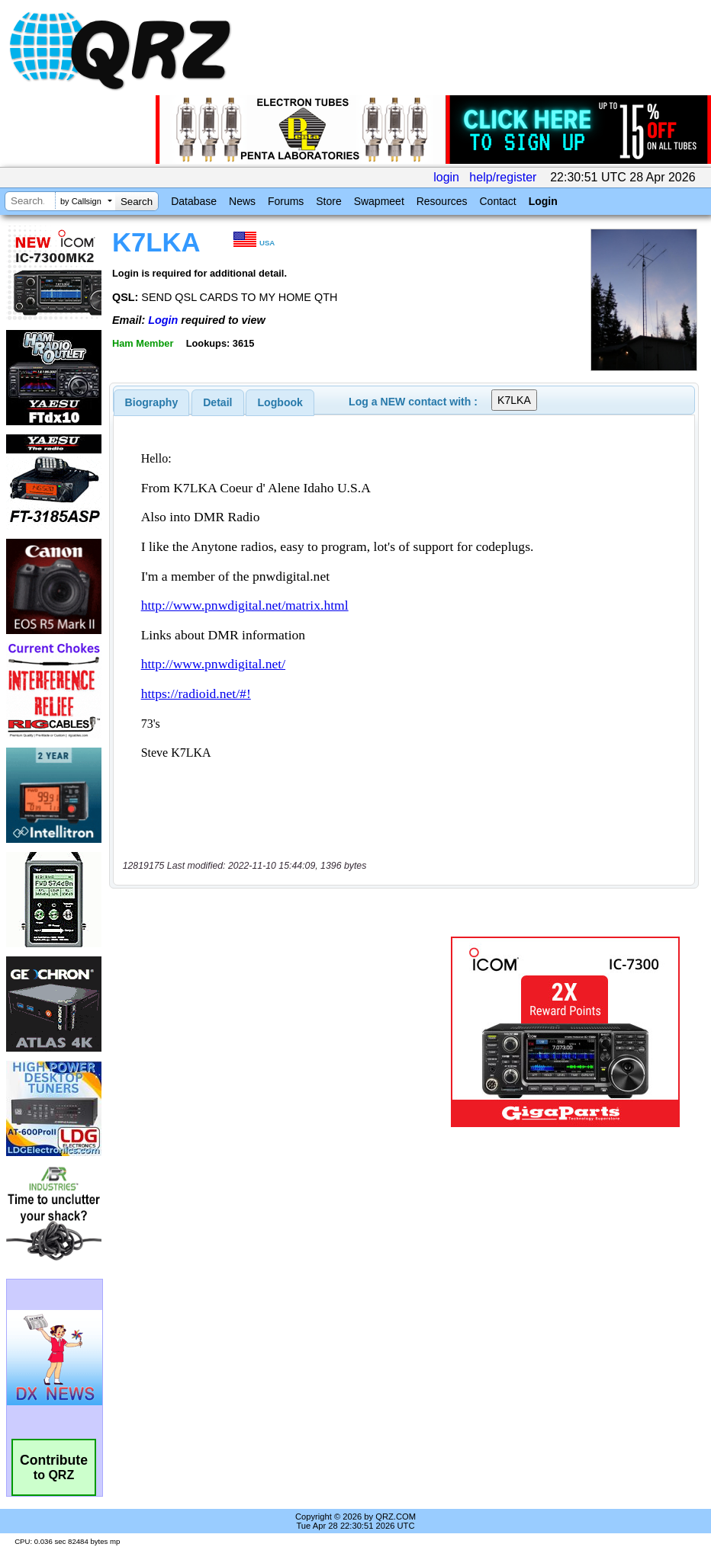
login (446, 177)
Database (194, 201)
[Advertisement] (283, 1032)
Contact (497, 201)
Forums (286, 201)
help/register (502, 177)
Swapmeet (379, 201)
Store (328, 201)
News (242, 201)
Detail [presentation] (217, 402)
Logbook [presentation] (280, 402)
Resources (442, 201)
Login (543, 201)
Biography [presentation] (152, 402)
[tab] (152, 402)
